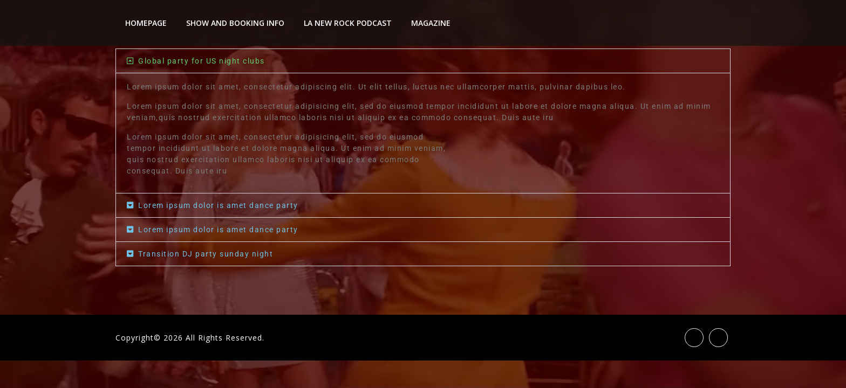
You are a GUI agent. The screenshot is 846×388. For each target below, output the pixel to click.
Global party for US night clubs (201, 61)
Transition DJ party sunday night (205, 254)
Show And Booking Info (235, 23)
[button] (423, 61)
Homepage (146, 23)
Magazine (431, 23)
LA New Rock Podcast (348, 23)
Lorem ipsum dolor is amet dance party (218, 205)
